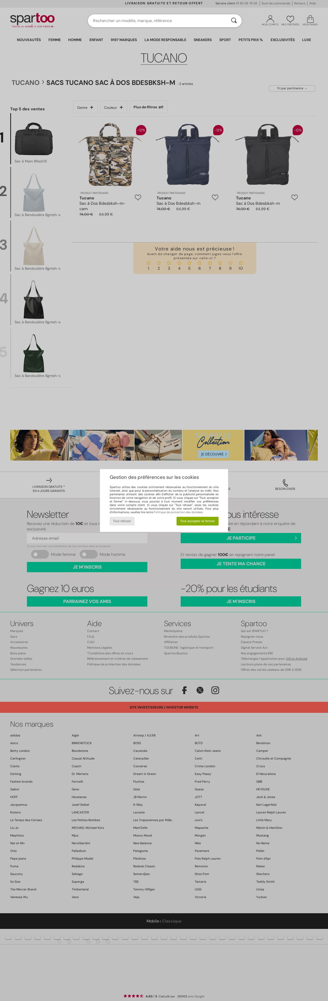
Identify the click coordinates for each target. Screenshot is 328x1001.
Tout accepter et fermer (197, 521)
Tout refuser (122, 521)
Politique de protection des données (178, 512)
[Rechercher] (234, 20)
